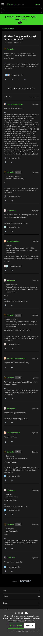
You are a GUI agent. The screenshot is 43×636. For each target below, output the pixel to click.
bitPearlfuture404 (13, 432)
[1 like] (12, 158)
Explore (21, 597)
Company (21, 609)
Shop (21, 590)
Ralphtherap (11, 210)
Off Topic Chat (8, 28)
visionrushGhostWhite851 (16, 358)
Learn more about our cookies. (24, 621)
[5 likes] (13, 75)
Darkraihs (10, 49)
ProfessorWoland (13, 241)
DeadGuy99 (11, 557)
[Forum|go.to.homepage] (15, 4)
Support (21, 603)
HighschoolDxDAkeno (15, 104)
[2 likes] (12, 266)
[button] (2, 5)
